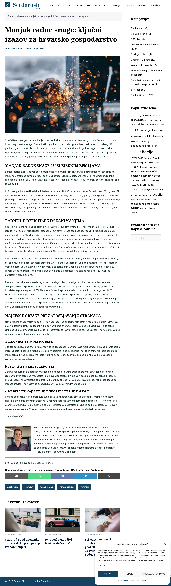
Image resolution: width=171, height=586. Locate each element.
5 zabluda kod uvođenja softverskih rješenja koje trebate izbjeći (23, 543)
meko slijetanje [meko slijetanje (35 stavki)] (155, 167)
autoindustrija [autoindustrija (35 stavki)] (136, 116)
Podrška (155, 5)
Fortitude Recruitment (96, 427)
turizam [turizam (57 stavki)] (135, 208)
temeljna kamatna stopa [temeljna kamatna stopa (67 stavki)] (145, 203)
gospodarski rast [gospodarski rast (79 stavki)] (141, 145)
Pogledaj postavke (154, 574)
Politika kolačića (123, 580)
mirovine (29, 487)
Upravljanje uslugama (108, 566)
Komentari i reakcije (141, 65)
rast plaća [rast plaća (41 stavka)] (146, 195)
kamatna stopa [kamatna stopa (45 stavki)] (138, 162)
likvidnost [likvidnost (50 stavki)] (144, 167)
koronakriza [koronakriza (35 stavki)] (154, 163)
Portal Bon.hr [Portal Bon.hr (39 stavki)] (136, 185)
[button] (165, 544)
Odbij (130, 574)
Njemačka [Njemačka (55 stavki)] (152, 171)
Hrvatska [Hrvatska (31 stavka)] (134, 153)
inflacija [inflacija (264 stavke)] (145, 152)
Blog (88, 5)
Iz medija (115, 5)
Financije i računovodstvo (145, 44)
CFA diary (136, 39)
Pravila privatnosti (138, 580)
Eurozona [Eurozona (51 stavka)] (141, 136)
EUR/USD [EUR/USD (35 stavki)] (159, 130)
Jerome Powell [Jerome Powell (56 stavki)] (151, 158)
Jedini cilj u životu (141, 59)
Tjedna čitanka (139, 95)
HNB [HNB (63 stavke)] (154, 146)
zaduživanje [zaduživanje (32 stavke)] (135, 212)
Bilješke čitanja (139, 34)
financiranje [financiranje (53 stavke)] (144, 141)
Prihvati (108, 574)
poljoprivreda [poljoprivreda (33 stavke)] (154, 180)
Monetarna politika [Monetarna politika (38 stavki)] (139, 171)
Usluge (67, 5)
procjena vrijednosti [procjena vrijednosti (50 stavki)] (153, 189)
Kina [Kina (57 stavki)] (147, 162)
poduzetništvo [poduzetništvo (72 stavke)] (139, 180)
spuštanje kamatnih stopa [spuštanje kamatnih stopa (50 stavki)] (143, 199)
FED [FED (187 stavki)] (150, 136)
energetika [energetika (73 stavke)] (148, 130)
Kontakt (129, 5)
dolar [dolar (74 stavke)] (141, 124)
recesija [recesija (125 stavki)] (157, 194)
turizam (85, 487)
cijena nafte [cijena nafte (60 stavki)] (138, 120)
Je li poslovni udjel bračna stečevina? (58, 541)
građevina (12, 487)
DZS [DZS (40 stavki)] (133, 130)
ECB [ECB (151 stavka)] (138, 130)
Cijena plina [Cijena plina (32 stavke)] (149, 120)
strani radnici (67, 487)
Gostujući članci (35, 49)
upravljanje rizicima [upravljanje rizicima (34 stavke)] (147, 208)
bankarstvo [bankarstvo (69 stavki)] (148, 115)
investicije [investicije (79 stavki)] (137, 158)
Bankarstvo (137, 28)
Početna (54, 5)
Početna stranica (17, 16)
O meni (78, 5)
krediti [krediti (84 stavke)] (135, 166)
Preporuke (101, 5)
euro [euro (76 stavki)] (134, 136)
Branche (45, 581)
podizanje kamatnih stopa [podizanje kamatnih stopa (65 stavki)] (146, 175)
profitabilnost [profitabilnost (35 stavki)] (136, 195)
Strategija (136, 89)
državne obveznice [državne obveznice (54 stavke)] (154, 124)
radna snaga (46, 487)
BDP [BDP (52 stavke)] (158, 115)
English (142, 5)
